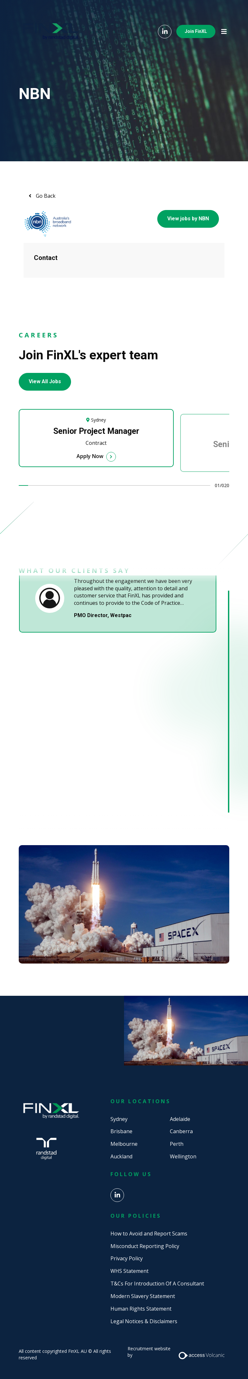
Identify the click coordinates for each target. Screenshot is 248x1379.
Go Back (45, 195)
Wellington (183, 1156)
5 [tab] (62, 485)
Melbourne (124, 1143)
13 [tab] (138, 485)
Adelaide (180, 1119)
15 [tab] (157, 485)
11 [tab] (119, 485)
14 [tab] (148, 485)
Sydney (119, 1119)
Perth (176, 1143)
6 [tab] (71, 485)
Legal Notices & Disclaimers (143, 1321)
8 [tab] (90, 485)
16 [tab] (167, 485)
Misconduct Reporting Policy (144, 1246)
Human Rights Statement (140, 1308)
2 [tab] (33, 485)
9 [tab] (100, 485)
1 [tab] (23, 485)
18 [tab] (186, 485)
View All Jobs (45, 381)
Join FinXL (196, 31)
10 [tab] (110, 485)
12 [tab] (129, 485)
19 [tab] (196, 485)
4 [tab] (52, 485)
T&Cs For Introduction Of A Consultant (157, 1283)
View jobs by (188, 218)
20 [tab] (206, 485)
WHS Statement (129, 1270)
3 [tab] (42, 485)
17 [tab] (177, 485)
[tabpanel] (99, 443)
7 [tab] (81, 485)
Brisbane (121, 1131)
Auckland (121, 1156)
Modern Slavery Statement (142, 1296)
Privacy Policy (126, 1258)
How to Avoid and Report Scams (148, 1233)
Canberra (181, 1131)
